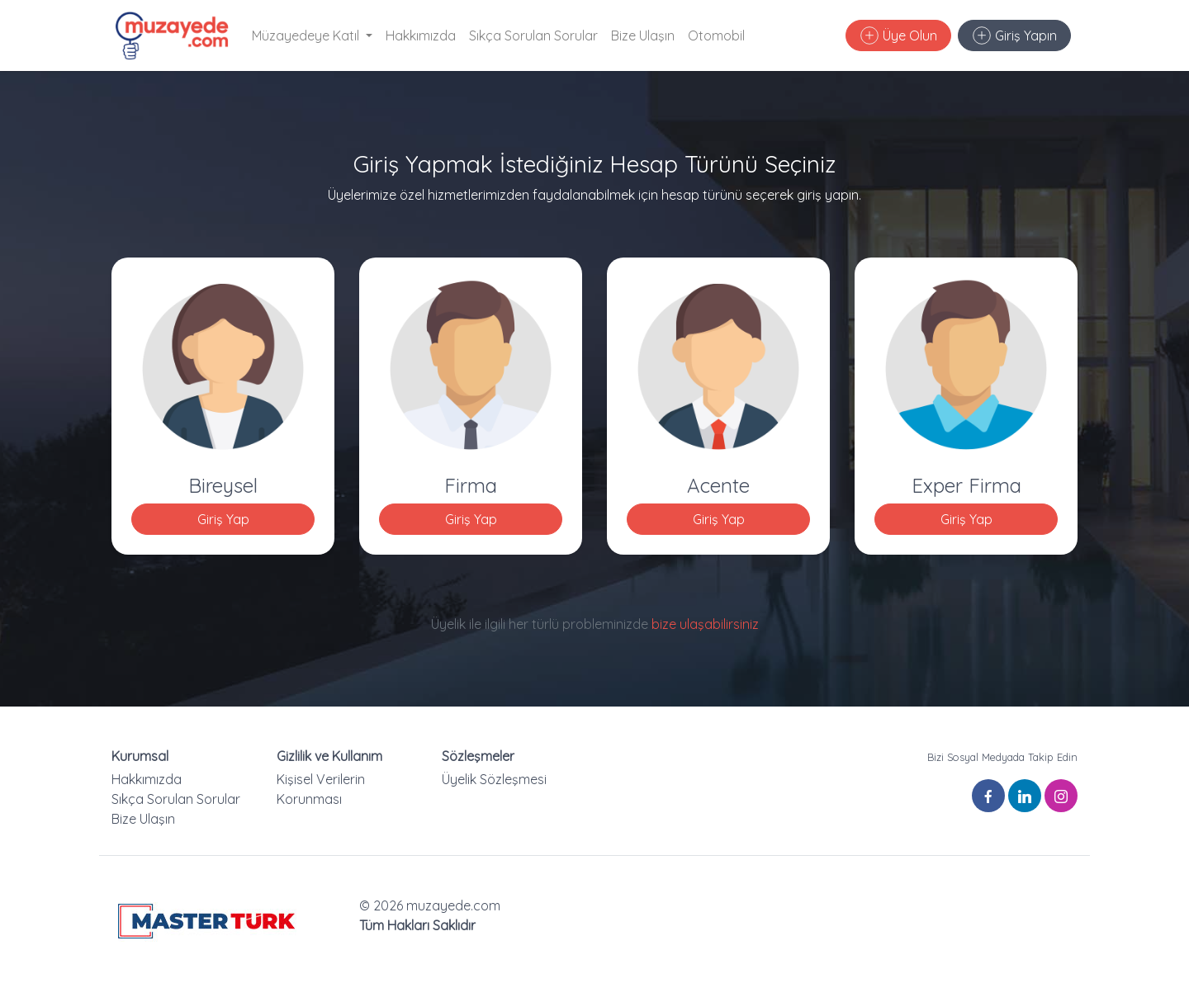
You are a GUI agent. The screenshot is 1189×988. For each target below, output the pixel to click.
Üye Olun (898, 35)
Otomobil (716, 35)
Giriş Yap (223, 519)
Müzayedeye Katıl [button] (307, 35)
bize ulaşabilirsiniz (705, 624)
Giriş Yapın (1015, 35)
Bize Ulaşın (643, 35)
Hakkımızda (421, 35)
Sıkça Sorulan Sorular (533, 35)
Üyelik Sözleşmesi (494, 779)
